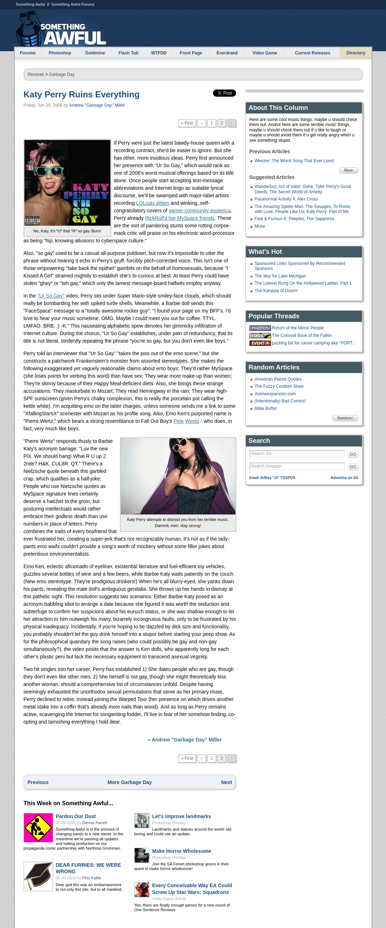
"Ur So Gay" (50, 296)
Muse (260, 226)
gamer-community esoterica (200, 210)
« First (187, 123)
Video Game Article (169, 898)
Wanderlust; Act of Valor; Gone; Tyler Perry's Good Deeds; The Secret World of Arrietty (303, 189)
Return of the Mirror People (298, 327)
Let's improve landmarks (181, 816)
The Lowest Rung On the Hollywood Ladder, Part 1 (303, 283)
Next (226, 782)
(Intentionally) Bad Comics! (280, 400)
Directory (356, 52)
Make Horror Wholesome (181, 851)
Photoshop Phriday (169, 823)
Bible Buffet (266, 408)
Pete (178, 421)
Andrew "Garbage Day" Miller (97, 105)
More (348, 170)
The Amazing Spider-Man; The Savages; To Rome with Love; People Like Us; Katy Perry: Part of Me (303, 209)
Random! (345, 418)
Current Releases (312, 52)
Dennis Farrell (94, 823)
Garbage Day (62, 74)
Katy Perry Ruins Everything (82, 94)
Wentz (192, 421)
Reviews (36, 74)
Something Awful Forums (73, 4)
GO (353, 454)
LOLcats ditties (153, 203)
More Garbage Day (130, 782)
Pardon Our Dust (76, 816)
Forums (27, 52)
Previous (38, 782)
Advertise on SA (344, 478)
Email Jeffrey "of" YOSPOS (272, 478)
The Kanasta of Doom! (276, 290)
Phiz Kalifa (91, 878)
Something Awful (30, 4)
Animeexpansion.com (275, 393)
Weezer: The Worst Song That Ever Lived (294, 160)
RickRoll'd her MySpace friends (180, 218)
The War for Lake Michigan (280, 276)
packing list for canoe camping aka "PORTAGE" (314, 342)
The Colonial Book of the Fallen (302, 335)
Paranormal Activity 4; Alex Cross (286, 199)
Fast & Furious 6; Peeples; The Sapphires (295, 218)
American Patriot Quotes (278, 379)
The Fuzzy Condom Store (279, 386)
